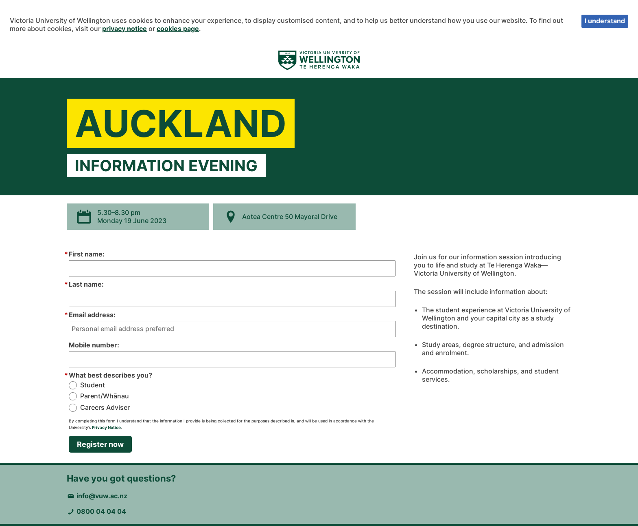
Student (92, 385)
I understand (605, 21)
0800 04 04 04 (101, 511)
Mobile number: (94, 345)
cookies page (178, 28)
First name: (87, 254)
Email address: (92, 315)
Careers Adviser (105, 407)
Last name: (86, 284)
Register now (100, 444)
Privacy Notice (106, 427)
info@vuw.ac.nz (101, 496)
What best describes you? (110, 375)
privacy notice (124, 28)
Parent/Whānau (104, 396)
